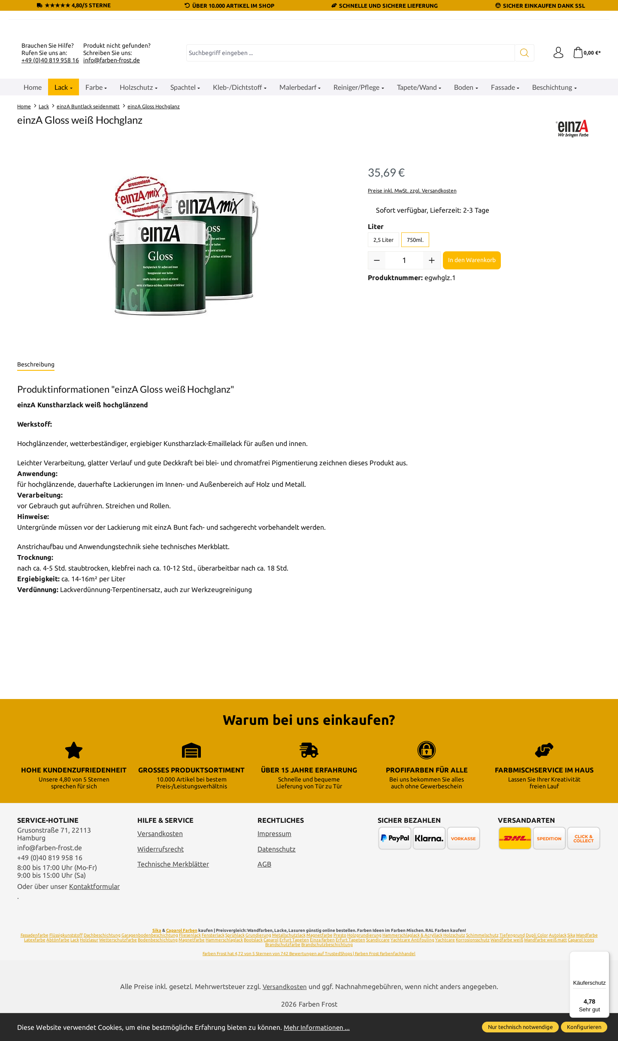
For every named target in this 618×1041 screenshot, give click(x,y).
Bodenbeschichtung (158, 967)
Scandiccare (378, 967)
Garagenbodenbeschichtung (149, 962)
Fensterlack (213, 962)
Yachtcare (445, 967)
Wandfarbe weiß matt (545, 967)
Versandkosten (160, 861)
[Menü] (604, 956)
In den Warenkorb (472, 365)
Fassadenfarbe (34, 962)
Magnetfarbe (319, 962)
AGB (264, 891)
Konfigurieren (584, 1027)
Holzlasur (89, 967)
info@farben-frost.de (111, 165)
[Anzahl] (404, 365)
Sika (156, 957)
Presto (339, 962)
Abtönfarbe (58, 967)
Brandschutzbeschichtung (327, 971)
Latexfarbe (34, 967)
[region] (184, 359)
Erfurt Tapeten (294, 967)
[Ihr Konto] (555, 158)
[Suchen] (521, 158)
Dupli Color (537, 962)
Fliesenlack (190, 962)
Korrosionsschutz (473, 967)
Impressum (274, 861)
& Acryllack (431, 962)
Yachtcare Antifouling (412, 967)
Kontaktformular (94, 914)
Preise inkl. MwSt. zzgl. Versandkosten (412, 296)
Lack (74, 967)
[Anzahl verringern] (376, 365)
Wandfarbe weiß (507, 967)
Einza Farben (322, 967)
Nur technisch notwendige (520, 1027)
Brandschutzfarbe (282, 971)
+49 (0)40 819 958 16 (50, 165)
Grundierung (258, 962)
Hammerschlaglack (401, 962)
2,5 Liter (383, 345)
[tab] (36, 470)
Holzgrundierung (364, 962)
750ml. (415, 345)
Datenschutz (277, 876)
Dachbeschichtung (102, 962)
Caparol (271, 967)
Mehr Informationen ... (318, 1027)
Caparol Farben (181, 957)
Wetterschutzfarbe (118, 967)
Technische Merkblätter (173, 891)
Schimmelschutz (482, 962)
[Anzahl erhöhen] (431, 365)
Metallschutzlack (289, 962)
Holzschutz (454, 962)
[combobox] (349, 158)
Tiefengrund (512, 962)
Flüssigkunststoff (66, 962)
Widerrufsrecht (160, 876)
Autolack (557, 962)
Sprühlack (235, 962)
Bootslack (253, 967)
